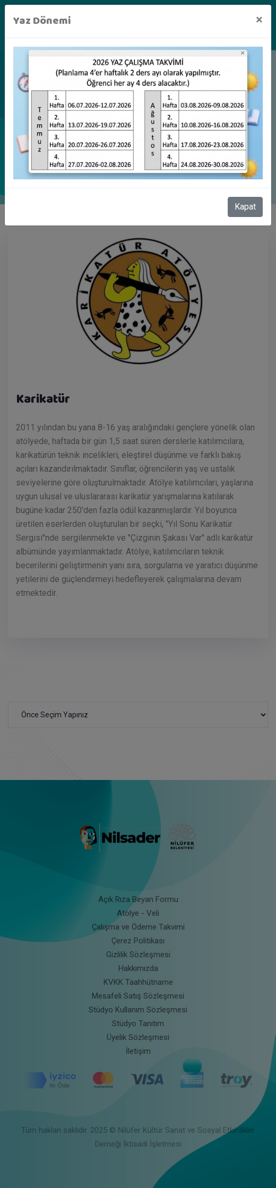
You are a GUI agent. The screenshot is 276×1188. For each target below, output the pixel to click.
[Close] (259, 19)
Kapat (245, 207)
